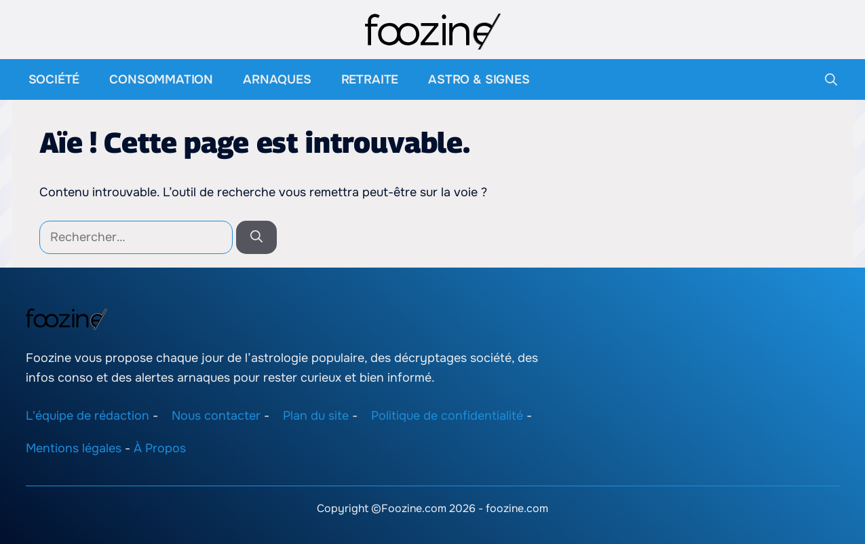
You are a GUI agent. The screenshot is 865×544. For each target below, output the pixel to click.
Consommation (161, 79)
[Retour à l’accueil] (433, 30)
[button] (831, 79)
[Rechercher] (256, 237)
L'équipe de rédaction (87, 414)
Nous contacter (216, 414)
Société (54, 79)
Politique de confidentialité (447, 414)
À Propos (160, 448)
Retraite (370, 79)
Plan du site (316, 414)
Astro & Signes (478, 79)
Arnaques (277, 79)
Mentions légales (73, 448)
